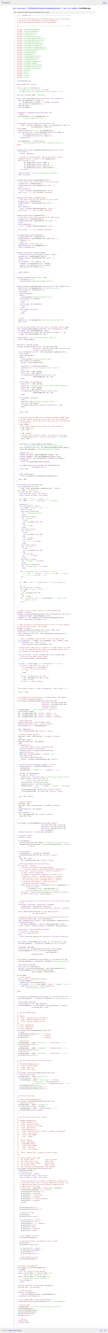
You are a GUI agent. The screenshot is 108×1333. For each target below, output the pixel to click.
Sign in (104, 2)
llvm (14, 8)
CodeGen (74, 8)
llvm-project (21, 8)
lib (69, 8)
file (47, 12)
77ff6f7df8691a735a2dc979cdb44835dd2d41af (43, 8)
